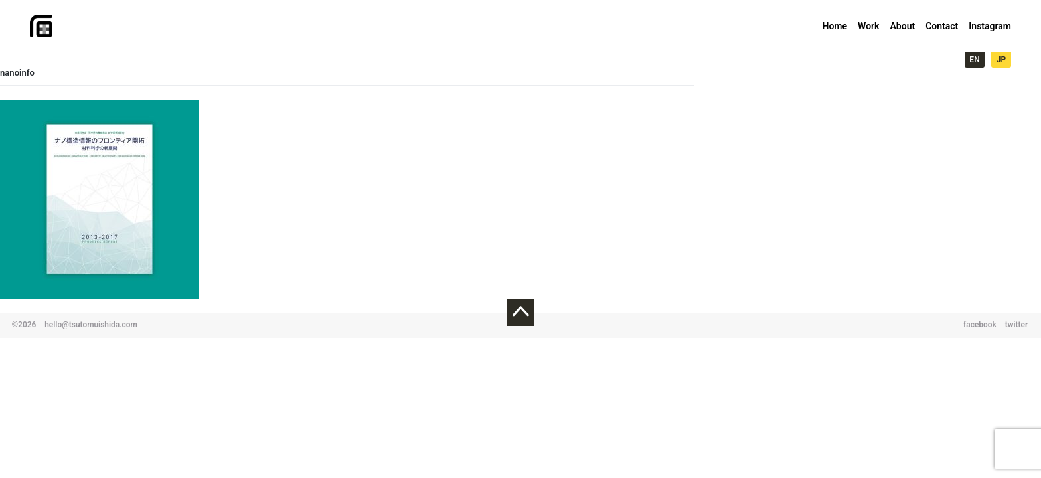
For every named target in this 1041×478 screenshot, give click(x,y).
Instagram (990, 26)
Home (835, 26)
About (902, 26)
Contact (941, 26)
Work (868, 26)
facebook (980, 324)
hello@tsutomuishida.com (90, 324)
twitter (1016, 324)
